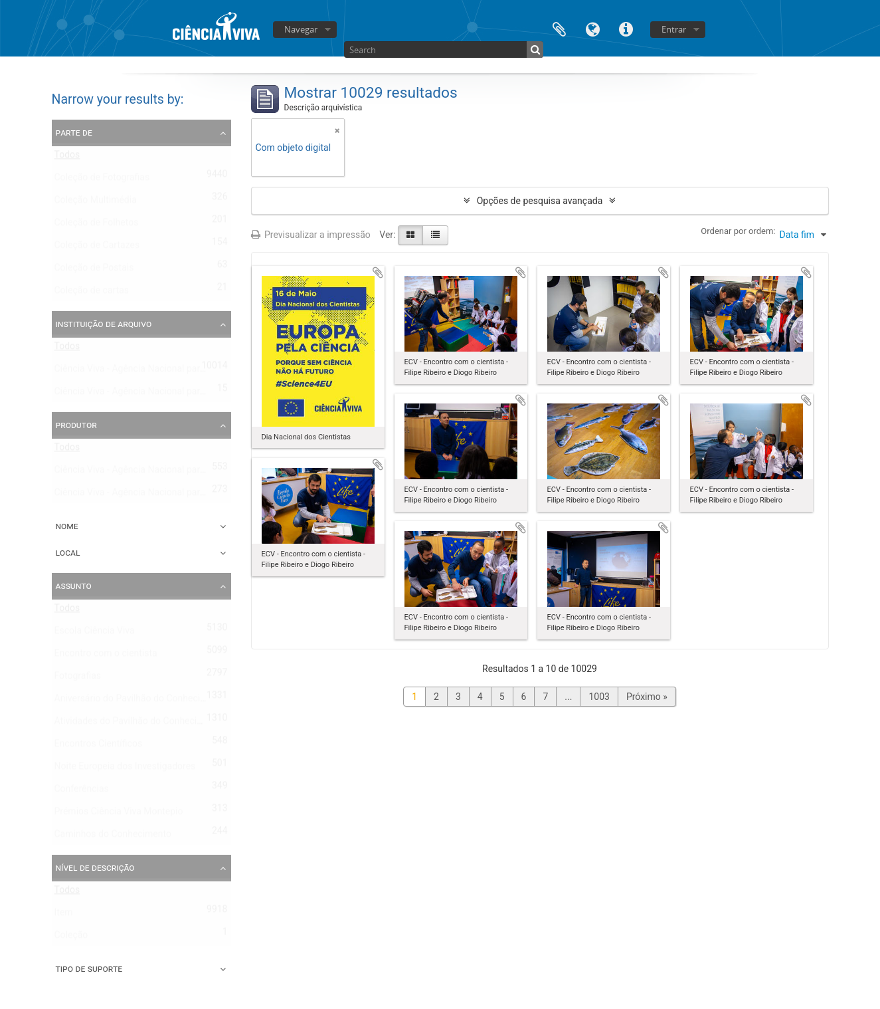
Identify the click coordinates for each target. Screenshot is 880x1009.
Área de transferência (559, 28)
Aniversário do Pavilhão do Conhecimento (140, 701)
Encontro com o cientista (105, 656)
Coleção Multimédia (95, 202)
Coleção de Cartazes (97, 248)
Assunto (74, 585)
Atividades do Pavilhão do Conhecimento (139, 724)
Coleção (71, 938)
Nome (67, 525)
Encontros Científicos (98, 746)
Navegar (300, 29)
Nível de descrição (95, 867)
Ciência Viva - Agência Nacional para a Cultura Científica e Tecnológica (199, 394)
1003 (598, 696)
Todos (67, 157)
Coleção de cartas (92, 293)
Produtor (76, 424)
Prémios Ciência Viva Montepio (118, 814)
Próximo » (646, 696)
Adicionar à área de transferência (378, 272)
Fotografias (78, 678)
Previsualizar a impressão (311, 234)
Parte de (74, 132)
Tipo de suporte (89, 968)
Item (63, 915)
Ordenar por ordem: (738, 231)
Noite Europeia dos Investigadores (125, 769)
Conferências (81, 791)
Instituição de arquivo (104, 323)
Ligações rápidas (625, 28)
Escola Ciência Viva (94, 633)
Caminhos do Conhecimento (112, 837)
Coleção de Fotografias (102, 180)
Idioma (592, 28)
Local (68, 552)
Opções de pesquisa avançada (540, 200)
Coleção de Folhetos (96, 225)
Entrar (673, 29)
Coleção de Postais (94, 270)
